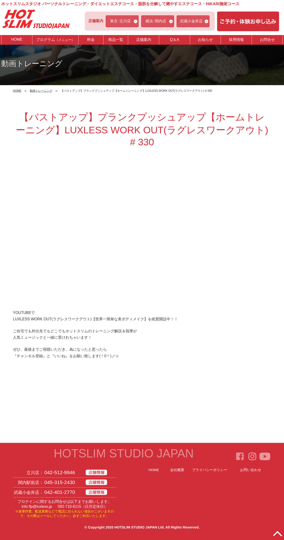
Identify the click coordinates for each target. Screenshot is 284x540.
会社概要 (177, 470)
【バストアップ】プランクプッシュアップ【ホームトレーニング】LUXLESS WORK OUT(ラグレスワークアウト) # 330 (142, 129)
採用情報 (236, 40)
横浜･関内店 (156, 21)
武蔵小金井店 (191, 21)
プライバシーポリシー (209, 470)
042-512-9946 (59, 472)
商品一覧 (115, 40)
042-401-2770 (59, 492)
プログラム (55, 40)
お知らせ (205, 40)
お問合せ (267, 40)
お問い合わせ (250, 470)
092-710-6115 (69, 506)
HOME (16, 39)
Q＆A (174, 40)
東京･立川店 (120, 21)
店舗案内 (143, 40)
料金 (91, 40)
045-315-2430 (59, 482)
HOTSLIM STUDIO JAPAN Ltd (139, 527)
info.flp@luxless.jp (37, 506)
